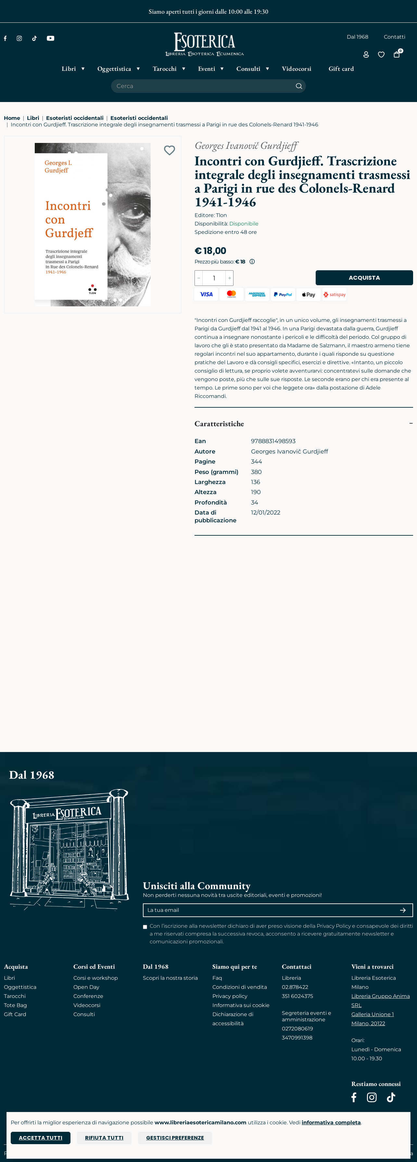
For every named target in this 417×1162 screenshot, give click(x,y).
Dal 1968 (357, 37)
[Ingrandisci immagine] (7, 139)
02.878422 (295, 987)
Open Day (86, 987)
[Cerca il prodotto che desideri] (201, 86)
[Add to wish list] (169, 150)
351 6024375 (297, 996)
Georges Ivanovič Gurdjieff (246, 145)
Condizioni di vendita (239, 987)
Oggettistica (20, 987)
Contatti (394, 37)
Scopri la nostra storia (170, 978)
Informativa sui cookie (241, 1005)
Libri (33, 118)
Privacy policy (229, 996)
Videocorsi (86, 1005)
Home (12, 118)
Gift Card (15, 1014)
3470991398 (297, 1038)
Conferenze (88, 996)
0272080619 (297, 1029)
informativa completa (331, 1122)
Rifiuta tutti (104, 1138)
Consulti (84, 1014)
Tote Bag (15, 1005)
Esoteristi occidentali (75, 118)
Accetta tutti (40, 1138)
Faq (217, 978)
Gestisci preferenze (175, 1138)
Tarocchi (15, 996)
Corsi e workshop (95, 978)
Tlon (221, 215)
